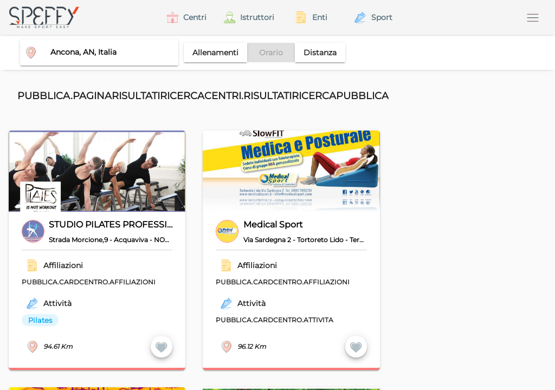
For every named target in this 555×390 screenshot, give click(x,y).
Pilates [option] (40, 320)
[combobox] (95, 52)
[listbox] (90, 320)
